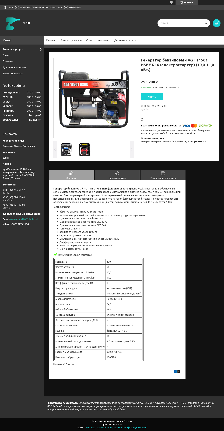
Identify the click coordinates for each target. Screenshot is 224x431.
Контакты (103, 40)
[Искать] (206, 23)
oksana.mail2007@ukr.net (24, 219)
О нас (89, 40)
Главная (50, 40)
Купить (152, 96)
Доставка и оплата (125, 40)
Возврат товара (13, 73)
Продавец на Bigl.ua (112, 424)
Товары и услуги (70, 40)
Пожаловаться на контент (98, 427)
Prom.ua (128, 421)
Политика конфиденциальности (130, 427)
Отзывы (8, 61)
